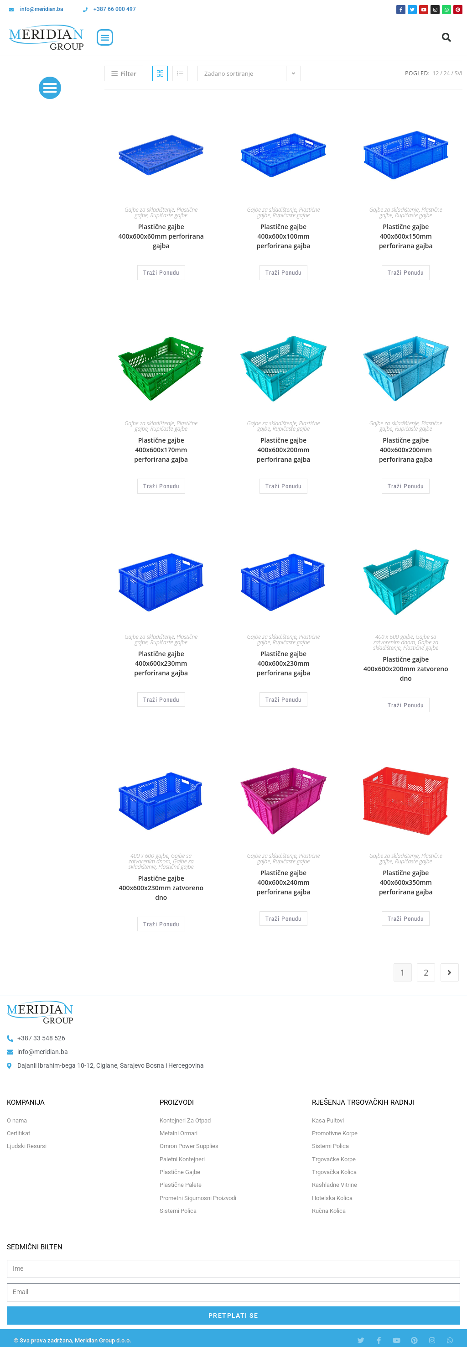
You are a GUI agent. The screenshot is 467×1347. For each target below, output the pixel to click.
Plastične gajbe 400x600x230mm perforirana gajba (161, 661)
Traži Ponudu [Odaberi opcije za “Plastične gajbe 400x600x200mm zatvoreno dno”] (406, 702)
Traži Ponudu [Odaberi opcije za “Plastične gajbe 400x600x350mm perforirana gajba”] (406, 914)
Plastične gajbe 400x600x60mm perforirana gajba (161, 236)
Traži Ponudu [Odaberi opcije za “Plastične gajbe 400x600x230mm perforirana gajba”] (161, 696)
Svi (458, 73)
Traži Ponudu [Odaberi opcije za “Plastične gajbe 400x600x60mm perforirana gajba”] (161, 272)
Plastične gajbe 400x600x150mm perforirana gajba (406, 236)
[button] (105, 37)
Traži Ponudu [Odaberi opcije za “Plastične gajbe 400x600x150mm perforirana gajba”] (406, 272)
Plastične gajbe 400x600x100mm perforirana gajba (284, 236)
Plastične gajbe (420, 645)
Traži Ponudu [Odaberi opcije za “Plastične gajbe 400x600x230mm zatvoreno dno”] (161, 920)
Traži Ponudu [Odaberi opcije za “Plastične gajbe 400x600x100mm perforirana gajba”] (284, 272)
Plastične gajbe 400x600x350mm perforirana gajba (406, 879)
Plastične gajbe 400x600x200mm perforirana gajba (284, 448)
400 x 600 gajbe (394, 634)
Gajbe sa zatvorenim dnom (404, 637)
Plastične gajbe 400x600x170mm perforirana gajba (161, 448)
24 (447, 73)
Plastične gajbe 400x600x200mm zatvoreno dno (405, 666)
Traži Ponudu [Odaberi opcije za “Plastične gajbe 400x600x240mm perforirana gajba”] (284, 914)
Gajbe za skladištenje (149, 210)
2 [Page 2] (426, 967)
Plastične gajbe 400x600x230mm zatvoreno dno (161, 884)
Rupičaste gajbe (168, 215)
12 (436, 73)
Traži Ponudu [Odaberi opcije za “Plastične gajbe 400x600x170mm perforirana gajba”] (161, 484)
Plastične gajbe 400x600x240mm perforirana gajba (284, 879)
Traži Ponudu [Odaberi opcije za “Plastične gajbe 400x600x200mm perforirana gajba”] (284, 484)
